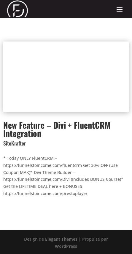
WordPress (66, 246)
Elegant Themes (61, 239)
